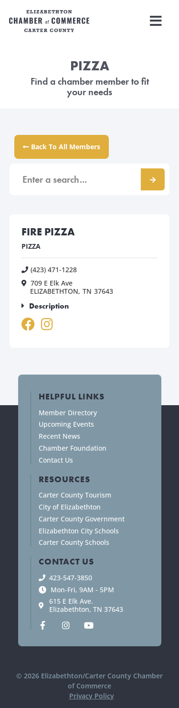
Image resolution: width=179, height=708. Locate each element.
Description (49, 306)
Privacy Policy (91, 695)
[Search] (153, 179)
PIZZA (31, 246)
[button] (156, 21)
